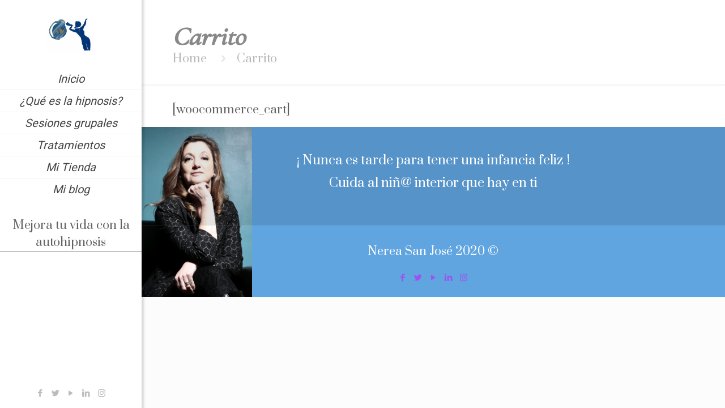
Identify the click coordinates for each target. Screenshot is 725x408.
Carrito (257, 58)
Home (189, 58)
